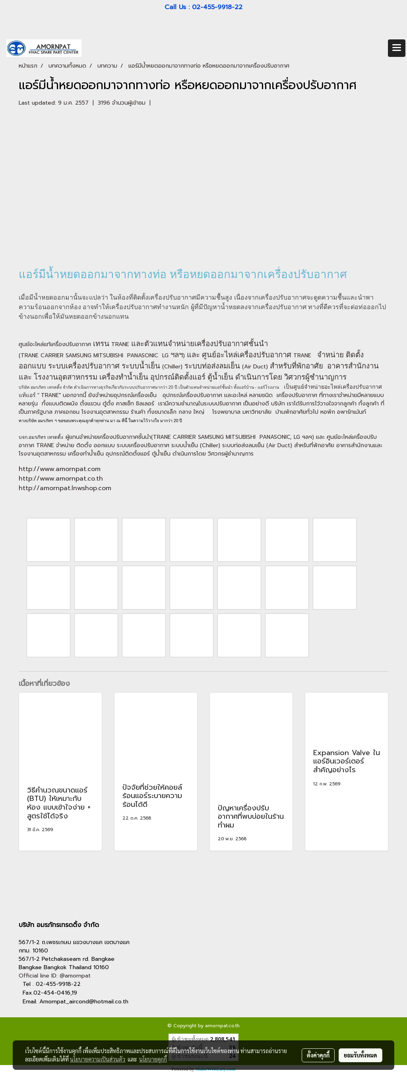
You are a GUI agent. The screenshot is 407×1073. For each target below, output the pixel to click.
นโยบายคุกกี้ (153, 1059)
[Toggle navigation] (396, 48)
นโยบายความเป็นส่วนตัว (97, 1059)
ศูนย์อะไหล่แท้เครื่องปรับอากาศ (55, 344)
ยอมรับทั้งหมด (360, 1055)
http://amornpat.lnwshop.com (65, 488)
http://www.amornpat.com (60, 469)
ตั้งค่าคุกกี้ (318, 1055)
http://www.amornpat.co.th (61, 478)
